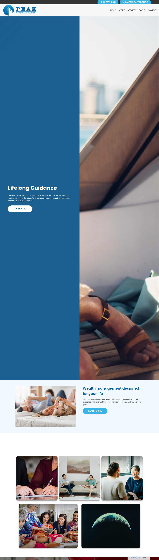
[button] (112, 10)
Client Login (108, 2)
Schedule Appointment (135, 2)
